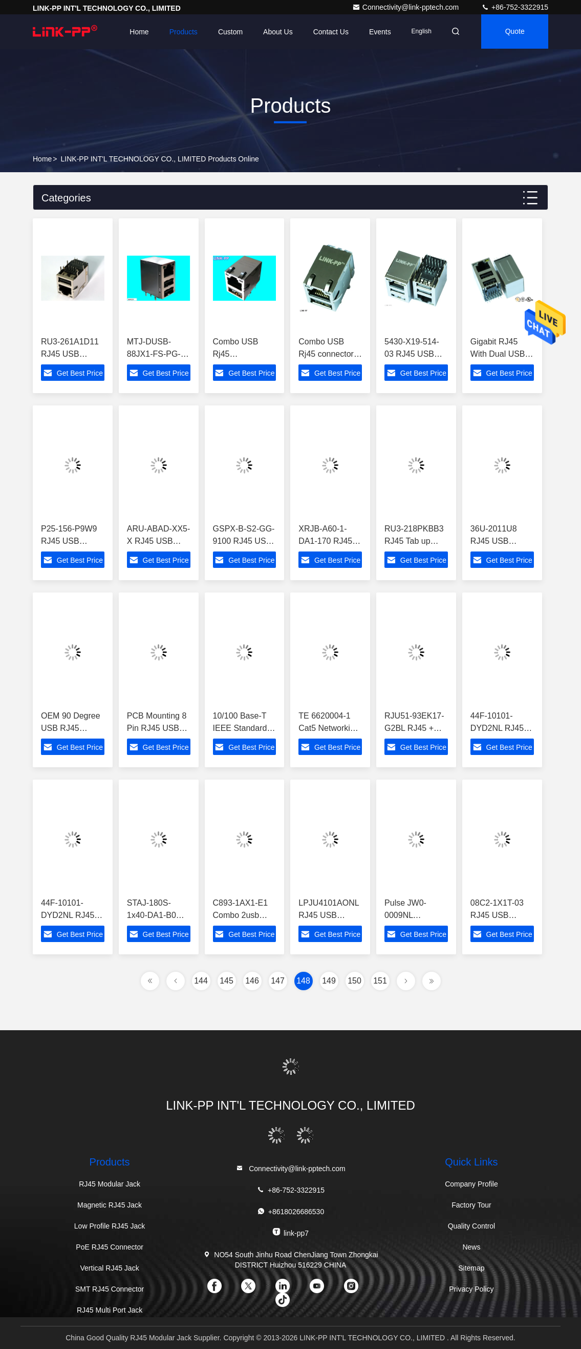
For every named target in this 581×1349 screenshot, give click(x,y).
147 (278, 980)
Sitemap (471, 1268)
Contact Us (327, 32)
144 (201, 980)
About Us (275, 32)
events (377, 32)
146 (252, 980)
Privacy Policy (471, 1289)
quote (514, 32)
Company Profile (471, 1184)
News (471, 1247)
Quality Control (472, 1226)
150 (354, 980)
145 (226, 980)
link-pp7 (290, 1232)
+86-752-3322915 (514, 7)
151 (380, 980)
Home (135, 32)
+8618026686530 (290, 1211)
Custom (227, 32)
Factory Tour (471, 1205)
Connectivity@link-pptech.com (406, 7)
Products (180, 32)
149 (329, 980)
